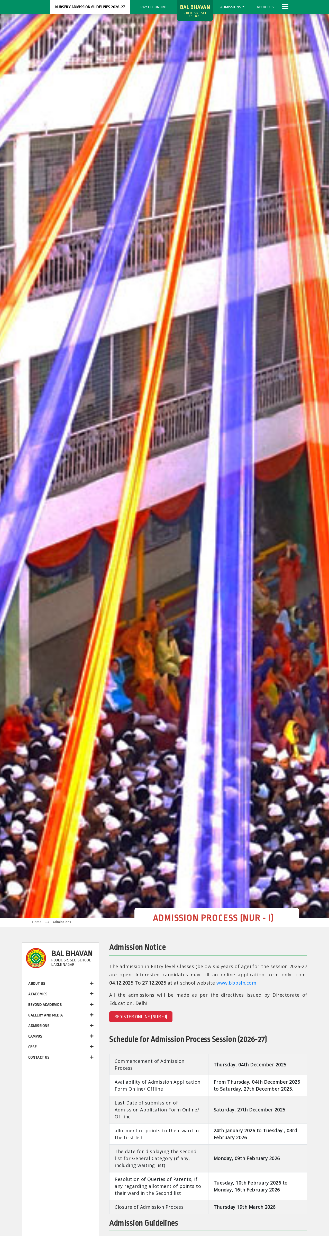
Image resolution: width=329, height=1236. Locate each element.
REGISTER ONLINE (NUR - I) (140, 1017)
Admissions (230, 7)
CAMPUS (61, 1036)
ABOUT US (61, 983)
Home (36, 922)
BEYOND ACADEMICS (61, 1004)
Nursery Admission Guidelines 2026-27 (90, 7)
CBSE (61, 1047)
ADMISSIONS (61, 1025)
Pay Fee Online (154, 7)
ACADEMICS (61, 994)
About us (265, 7)
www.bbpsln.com (236, 983)
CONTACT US (61, 1057)
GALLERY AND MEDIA (61, 1015)
